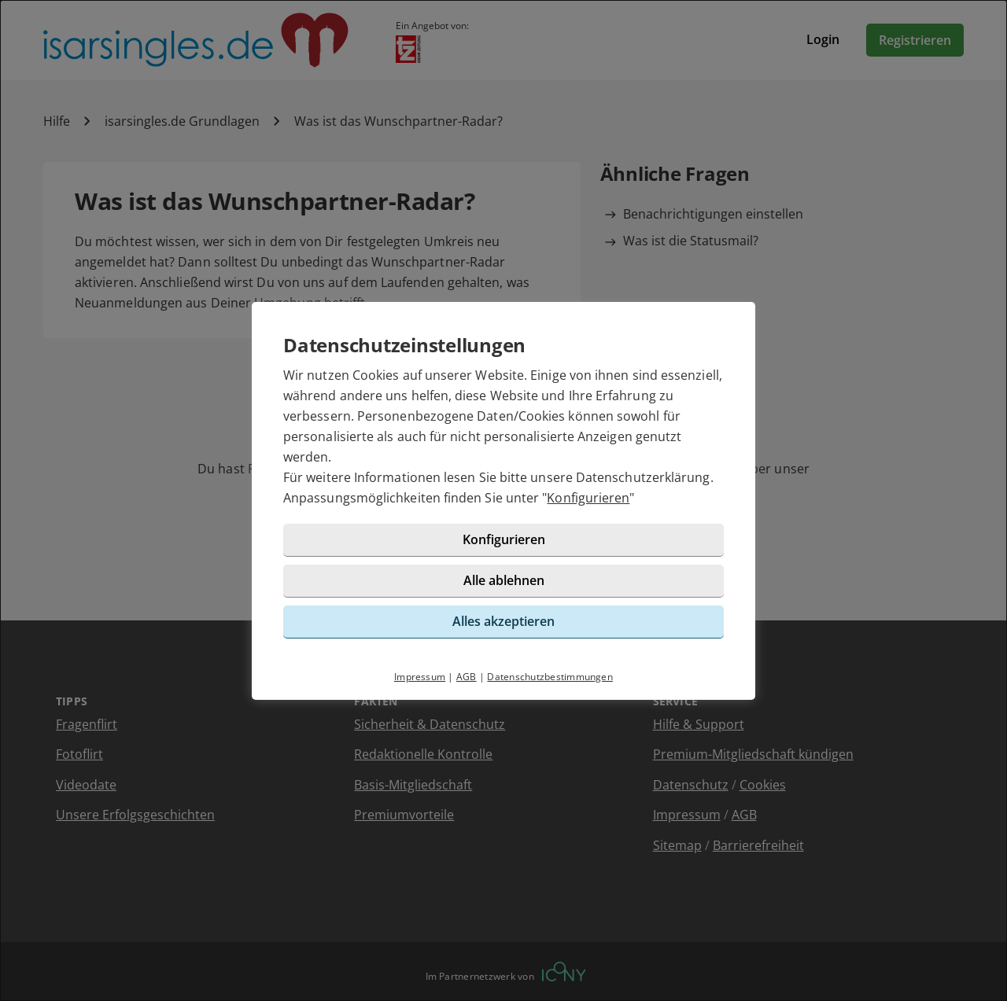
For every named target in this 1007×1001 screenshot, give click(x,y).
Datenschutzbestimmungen (550, 676)
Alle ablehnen (503, 580)
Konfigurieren (588, 497)
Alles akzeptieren (503, 621)
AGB (466, 676)
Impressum (419, 676)
